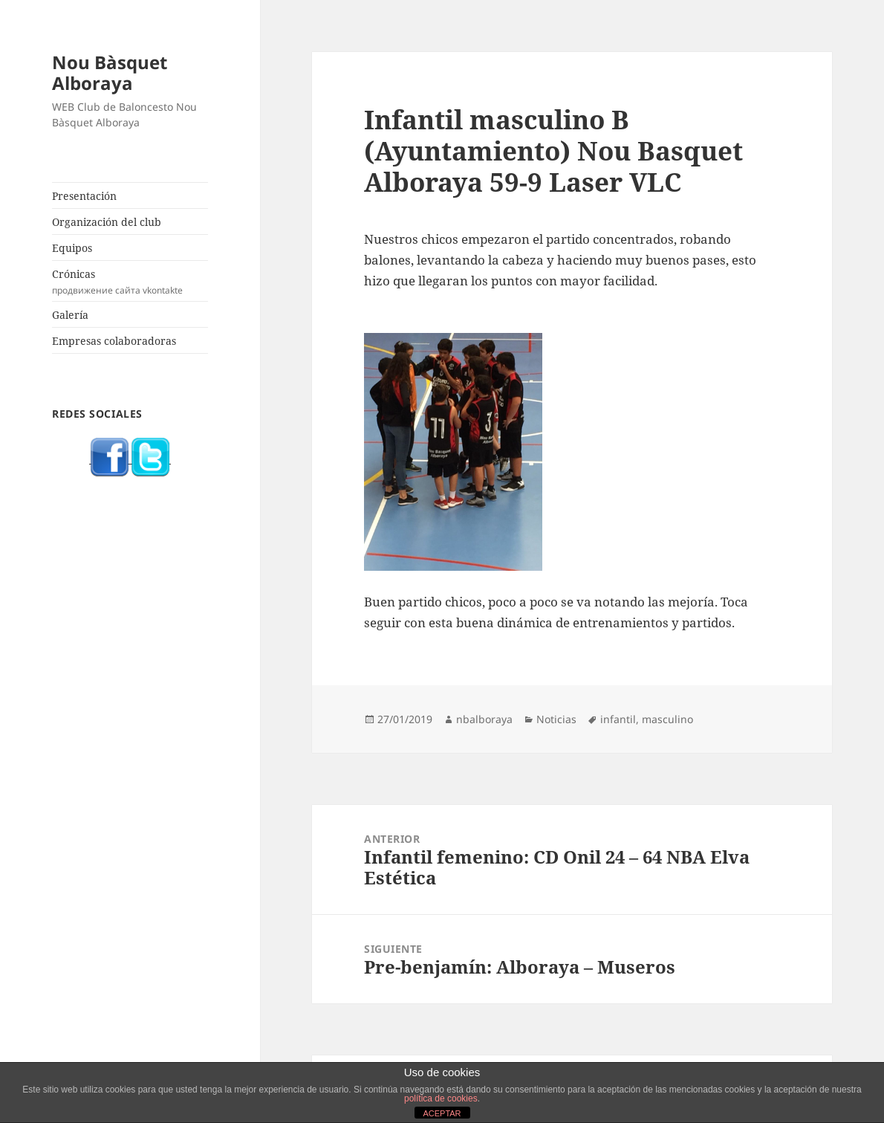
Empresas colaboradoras (114, 341)
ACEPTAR (442, 1113)
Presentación (84, 196)
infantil (618, 719)
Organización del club (106, 222)
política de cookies (441, 1098)
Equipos (72, 248)
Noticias (556, 719)
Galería (70, 315)
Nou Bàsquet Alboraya (109, 72)
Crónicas (130, 282)
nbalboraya (484, 719)
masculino (667, 719)
